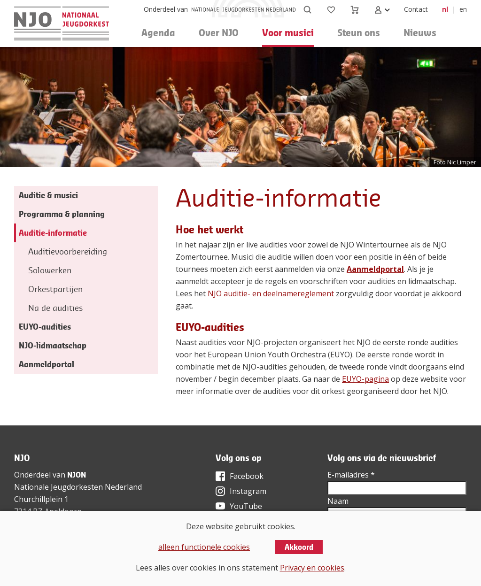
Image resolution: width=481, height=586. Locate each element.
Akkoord (299, 547)
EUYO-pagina (365, 379)
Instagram (248, 491)
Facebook (247, 476)
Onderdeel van (166, 9)
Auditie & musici (48, 195)
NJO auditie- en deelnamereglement (271, 293)
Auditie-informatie (53, 232)
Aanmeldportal (375, 269)
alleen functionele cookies (204, 547)
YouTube (246, 506)
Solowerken (49, 270)
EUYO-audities (45, 326)
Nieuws (419, 32)
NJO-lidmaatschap (52, 345)
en (463, 9)
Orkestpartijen (55, 289)
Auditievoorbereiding (67, 251)
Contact (416, 9)
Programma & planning (62, 213)
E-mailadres (351, 475)
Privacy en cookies (312, 568)
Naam (338, 501)
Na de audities (55, 307)
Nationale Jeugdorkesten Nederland (78, 487)
